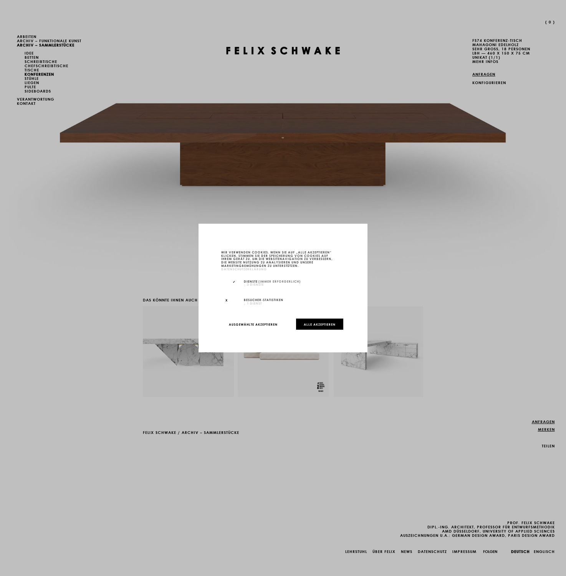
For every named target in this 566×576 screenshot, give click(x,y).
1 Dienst (253, 303)
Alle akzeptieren (320, 324)
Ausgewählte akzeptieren (253, 324)
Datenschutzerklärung (244, 268)
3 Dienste (254, 284)
